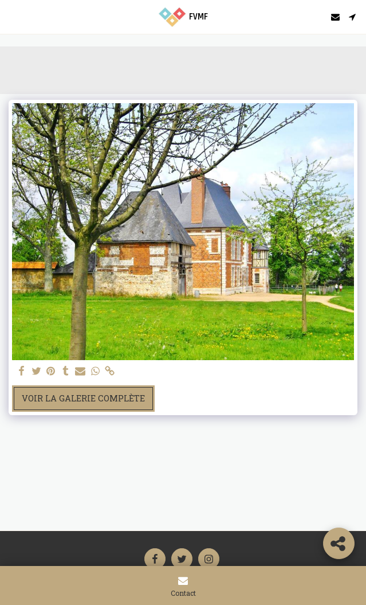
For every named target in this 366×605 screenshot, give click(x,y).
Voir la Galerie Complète (83, 398)
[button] (12, 16)
